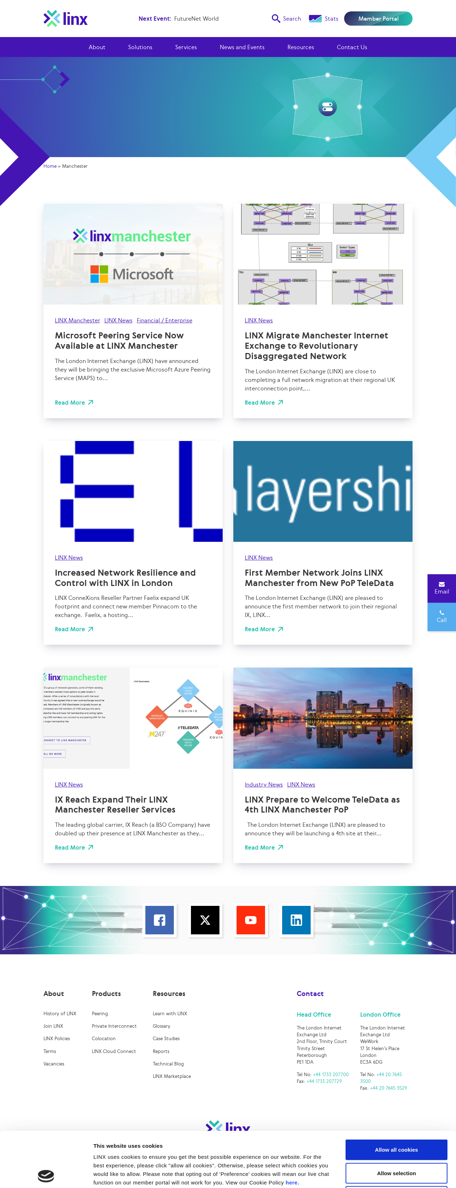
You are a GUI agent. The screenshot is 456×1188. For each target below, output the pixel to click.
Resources (300, 47)
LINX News (118, 320)
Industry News (264, 784)
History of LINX (59, 1014)
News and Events (242, 47)
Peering (100, 1014)
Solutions (140, 47)
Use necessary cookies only (396, 1141)
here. (292, 1127)
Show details (373, 1174)
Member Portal (378, 18)
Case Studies (166, 1039)
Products (106, 993)
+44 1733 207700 (331, 1075)
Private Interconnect (114, 1026)
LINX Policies (56, 1039)
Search (286, 18)
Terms (49, 1051)
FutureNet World (196, 18)
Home (50, 166)
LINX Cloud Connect (114, 1051)
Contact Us (352, 47)
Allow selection (396, 1118)
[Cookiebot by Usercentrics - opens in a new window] (46, 1174)
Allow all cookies (396, 1094)
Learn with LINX (170, 1014)
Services (186, 47)
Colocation (104, 1039)
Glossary (161, 1026)
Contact (310, 993)
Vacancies (53, 1064)
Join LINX (53, 1026)
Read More (70, 402)
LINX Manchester (77, 320)
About (97, 47)
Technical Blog (168, 1064)
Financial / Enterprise (164, 320)
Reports (161, 1051)
